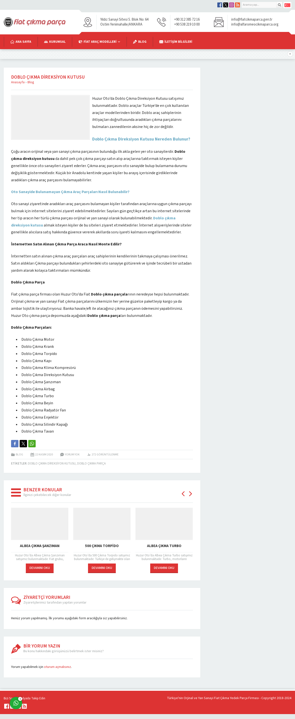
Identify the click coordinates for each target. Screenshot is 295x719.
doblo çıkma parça (91, 463)
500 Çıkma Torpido (102, 546)
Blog (31, 82)
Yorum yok (72, 454)
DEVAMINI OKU (40, 567)
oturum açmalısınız (57, 666)
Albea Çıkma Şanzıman (39, 546)
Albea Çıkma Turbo (164, 546)
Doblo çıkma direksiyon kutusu (51, 463)
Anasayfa (18, 82)
